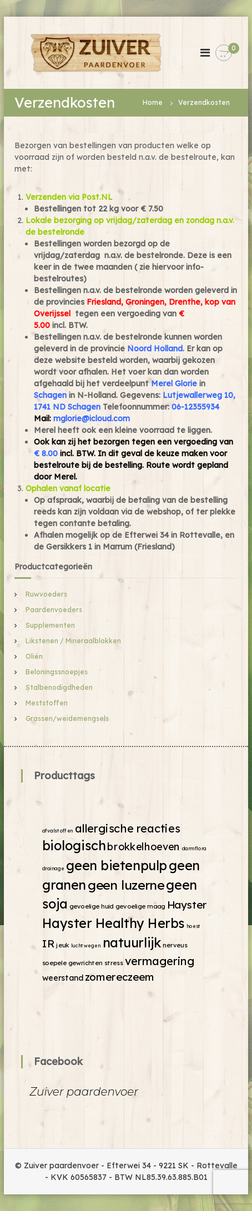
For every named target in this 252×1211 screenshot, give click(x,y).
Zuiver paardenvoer (83, 1091)
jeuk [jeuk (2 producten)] (63, 944)
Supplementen (50, 625)
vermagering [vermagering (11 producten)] (160, 960)
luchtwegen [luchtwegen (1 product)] (86, 945)
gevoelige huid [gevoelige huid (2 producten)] (91, 906)
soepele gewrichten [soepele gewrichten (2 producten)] (72, 962)
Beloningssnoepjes (57, 672)
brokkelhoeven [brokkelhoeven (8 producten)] (144, 846)
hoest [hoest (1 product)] (194, 926)
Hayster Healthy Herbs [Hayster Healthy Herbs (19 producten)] (113, 923)
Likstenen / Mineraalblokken (73, 641)
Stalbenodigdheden (59, 687)
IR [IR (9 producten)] (48, 943)
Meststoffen (47, 703)
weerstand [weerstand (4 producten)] (62, 977)
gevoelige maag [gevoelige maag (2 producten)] (140, 906)
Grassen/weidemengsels (67, 718)
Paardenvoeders (54, 610)
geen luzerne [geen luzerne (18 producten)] (126, 884)
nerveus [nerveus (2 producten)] (175, 944)
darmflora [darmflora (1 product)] (194, 848)
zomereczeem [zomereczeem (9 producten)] (120, 976)
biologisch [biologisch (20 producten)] (73, 845)
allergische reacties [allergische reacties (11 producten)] (127, 828)
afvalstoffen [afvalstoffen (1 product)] (57, 830)
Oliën (34, 656)
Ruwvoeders (46, 594)
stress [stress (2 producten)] (113, 962)
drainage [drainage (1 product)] (53, 868)
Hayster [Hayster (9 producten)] (187, 904)
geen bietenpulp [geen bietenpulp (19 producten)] (116, 865)
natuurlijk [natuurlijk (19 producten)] (132, 942)
